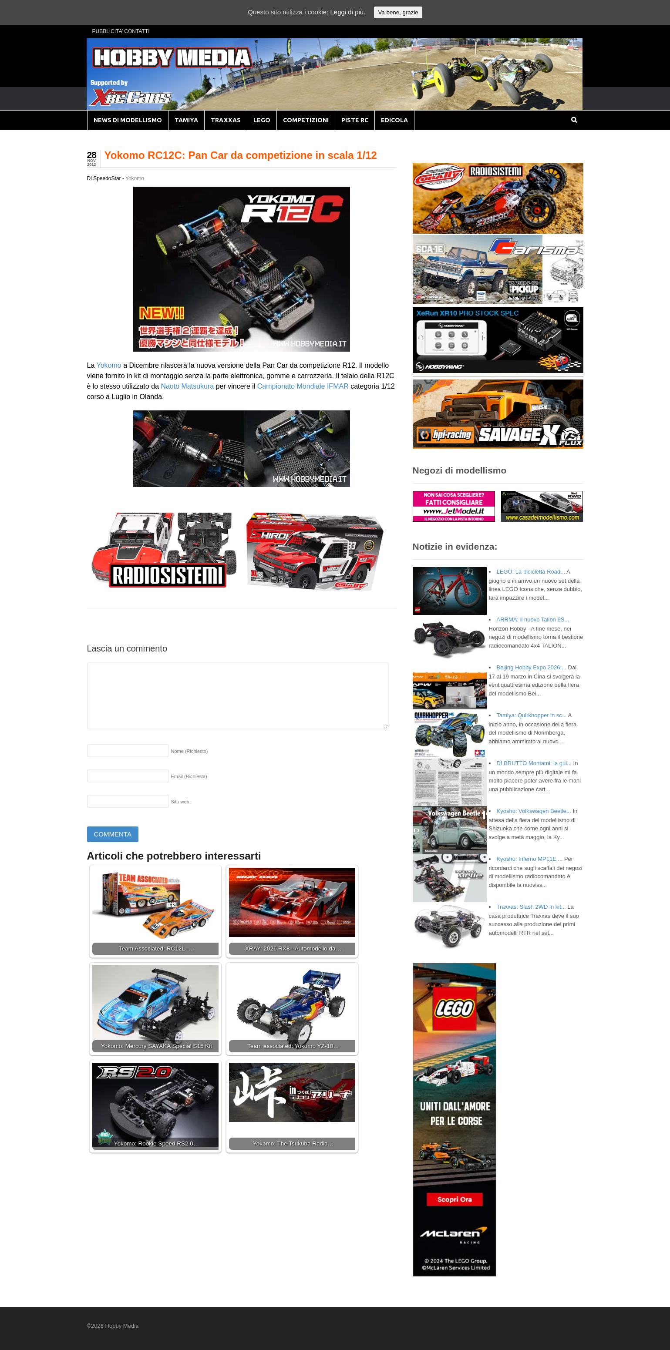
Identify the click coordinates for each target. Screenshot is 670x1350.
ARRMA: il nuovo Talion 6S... (533, 619)
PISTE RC (354, 120)
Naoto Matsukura (187, 386)
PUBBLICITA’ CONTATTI (121, 31)
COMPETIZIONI (306, 120)
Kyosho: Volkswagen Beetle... (534, 811)
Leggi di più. (347, 12)
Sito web (180, 801)
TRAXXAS (226, 120)
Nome (189, 751)
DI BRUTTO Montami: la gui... (534, 763)
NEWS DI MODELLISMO (128, 120)
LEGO (261, 120)
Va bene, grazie (398, 12)
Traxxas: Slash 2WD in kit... (531, 906)
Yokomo (134, 178)
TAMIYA (186, 120)
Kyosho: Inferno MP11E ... (530, 859)
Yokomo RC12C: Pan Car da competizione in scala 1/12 (240, 155)
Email (189, 776)
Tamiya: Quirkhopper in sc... (532, 715)
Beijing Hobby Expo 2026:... (531, 667)
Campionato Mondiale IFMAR (303, 386)
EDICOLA (394, 120)
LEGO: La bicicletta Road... (531, 571)
